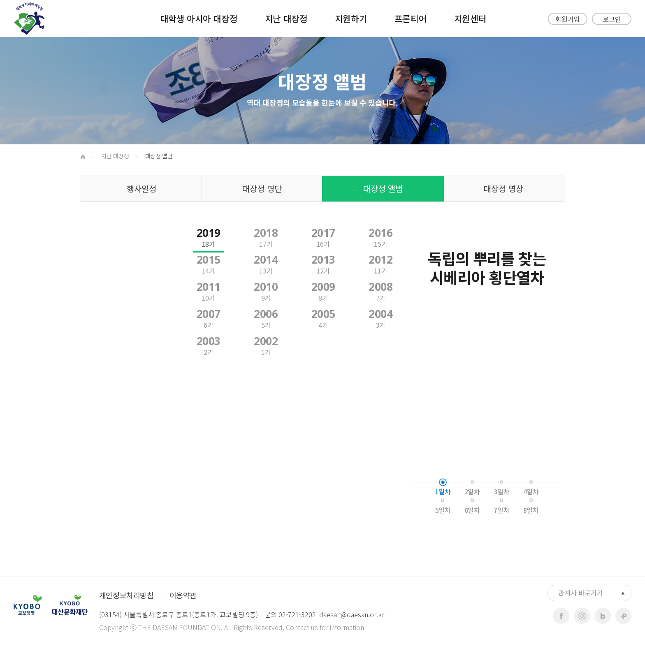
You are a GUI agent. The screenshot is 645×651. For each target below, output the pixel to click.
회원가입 (567, 19)
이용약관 (183, 595)
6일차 (472, 510)
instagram (582, 616)
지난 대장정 (286, 18)
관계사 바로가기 (580, 593)
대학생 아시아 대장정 (198, 18)
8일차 (531, 510)
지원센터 (470, 18)
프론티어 (410, 18)
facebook (561, 616)
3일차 (501, 491)
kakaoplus (623, 616)
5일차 (442, 510)
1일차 (442, 491)
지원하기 (351, 18)
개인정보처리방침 (126, 595)
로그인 (612, 19)
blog (603, 616)
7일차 (501, 510)
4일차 (531, 491)
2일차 (472, 491)
